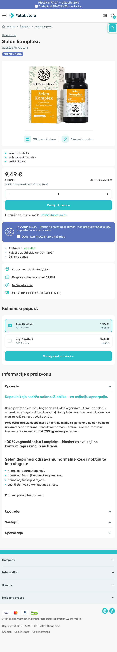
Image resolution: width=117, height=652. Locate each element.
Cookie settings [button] (41, 631)
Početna (8, 26)
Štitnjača (25, 26)
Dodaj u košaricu (58, 205)
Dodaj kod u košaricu (60, 6)
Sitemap (7, 631)
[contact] (105, 15)
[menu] (5, 15)
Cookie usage (22, 631)
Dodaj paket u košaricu (58, 356)
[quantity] (58, 194)
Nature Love (9, 35)
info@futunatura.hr (53, 215)
